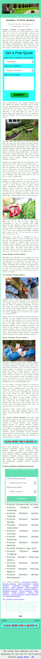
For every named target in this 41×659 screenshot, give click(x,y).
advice (19, 228)
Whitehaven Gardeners (10, 591)
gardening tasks (28, 150)
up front (20, 179)
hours (22, 171)
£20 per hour (7, 165)
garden (5, 31)
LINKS (21, 16)
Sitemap (4, 620)
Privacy (36, 620)
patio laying (33, 185)
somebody (25, 103)
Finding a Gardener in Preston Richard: (17, 29)
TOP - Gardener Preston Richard (13, 599)
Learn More (23, 657)
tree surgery (7, 428)
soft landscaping (32, 433)
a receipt (13, 195)
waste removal (15, 157)
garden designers (29, 259)
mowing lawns (31, 148)
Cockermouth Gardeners (13, 596)
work (30, 251)
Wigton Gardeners (17, 587)
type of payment (25, 190)
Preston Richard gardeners (16, 417)
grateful (29, 240)
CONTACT (30, 16)
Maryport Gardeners (9, 584)
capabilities (34, 264)
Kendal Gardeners (31, 587)
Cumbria (17, 437)
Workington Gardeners (30, 582)
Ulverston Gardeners (31, 589)
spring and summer (28, 145)
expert (12, 271)
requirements (7, 223)
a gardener (29, 106)
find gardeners (13, 447)
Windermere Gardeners (21, 585)
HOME (17, 16)
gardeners (20, 154)
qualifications (17, 44)
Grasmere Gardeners (24, 584)
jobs (7, 141)
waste (28, 174)
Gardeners (17, 582)
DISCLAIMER (36, 16)
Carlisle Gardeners (17, 594)
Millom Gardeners (18, 592)
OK (33, 657)
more (6, 463)
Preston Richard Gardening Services (18, 466)
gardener (29, 115)
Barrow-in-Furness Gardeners (12, 589)
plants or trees (26, 111)
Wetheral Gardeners (31, 594)
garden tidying (8, 424)
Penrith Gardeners (25, 591)
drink (21, 238)
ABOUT (25, 16)
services (14, 312)
